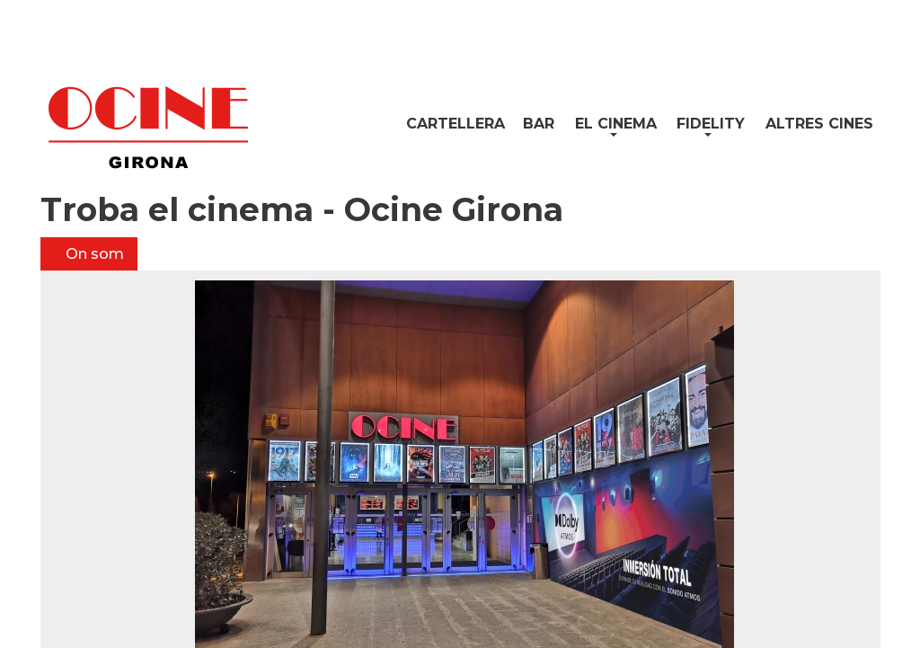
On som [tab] (93, 253)
